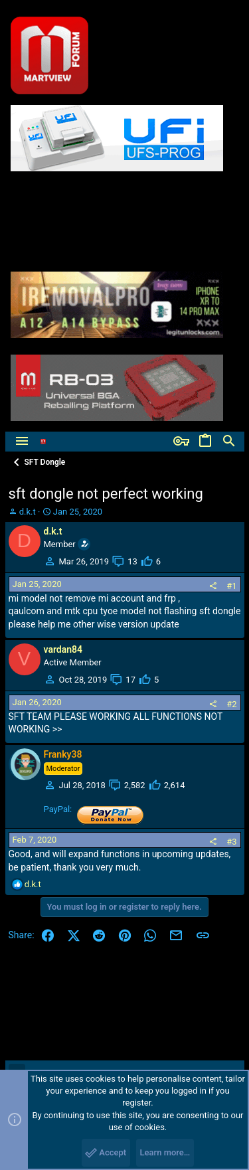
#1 (231, 586)
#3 (231, 842)
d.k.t (27, 512)
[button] (22, 441)
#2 (231, 704)
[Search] (229, 441)
